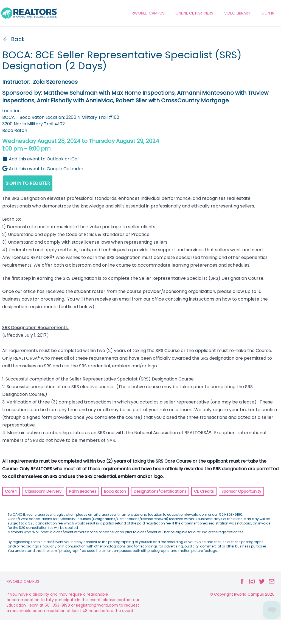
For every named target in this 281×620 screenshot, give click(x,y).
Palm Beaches (82, 491)
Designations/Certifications (160, 491)
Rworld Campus (23, 581)
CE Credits (204, 491)
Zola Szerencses (55, 82)
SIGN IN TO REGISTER (28, 183)
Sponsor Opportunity (241, 491)
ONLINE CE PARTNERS (194, 13)
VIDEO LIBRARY (237, 13)
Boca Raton (115, 491)
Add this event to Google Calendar (42, 169)
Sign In (268, 13)
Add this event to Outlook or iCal (40, 159)
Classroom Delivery (43, 491)
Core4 (11, 491)
